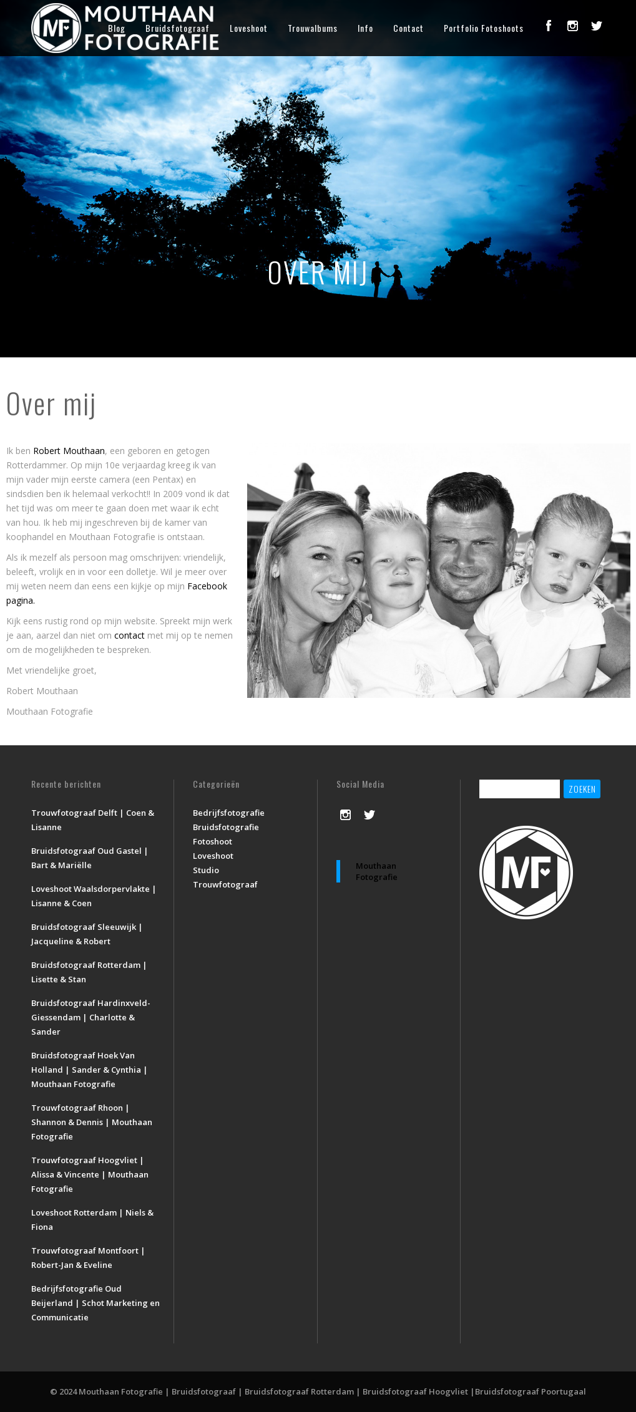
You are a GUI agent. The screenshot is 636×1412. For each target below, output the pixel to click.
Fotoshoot (212, 841)
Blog (116, 27)
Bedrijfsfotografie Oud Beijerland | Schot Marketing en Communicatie (95, 1303)
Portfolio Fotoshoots (484, 27)
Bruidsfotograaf (177, 27)
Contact (408, 27)
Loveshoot (249, 27)
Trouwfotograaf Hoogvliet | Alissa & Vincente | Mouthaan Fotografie (90, 1174)
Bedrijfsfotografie (229, 812)
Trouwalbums (313, 27)
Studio (206, 870)
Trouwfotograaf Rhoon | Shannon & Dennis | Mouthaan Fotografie (91, 1122)
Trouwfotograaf (225, 884)
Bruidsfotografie (226, 827)
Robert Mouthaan (69, 451)
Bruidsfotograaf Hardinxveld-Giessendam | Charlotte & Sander (90, 1017)
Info (365, 27)
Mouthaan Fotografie (377, 871)
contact (129, 635)
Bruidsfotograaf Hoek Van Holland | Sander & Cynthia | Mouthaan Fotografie (89, 1070)
